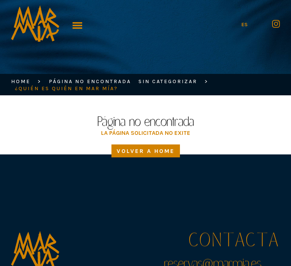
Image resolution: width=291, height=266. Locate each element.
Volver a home (146, 150)
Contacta (234, 242)
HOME (20, 81)
